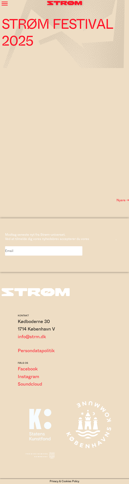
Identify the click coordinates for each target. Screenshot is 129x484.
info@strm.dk (32, 337)
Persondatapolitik (36, 351)
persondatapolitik (103, 239)
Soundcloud (30, 384)
